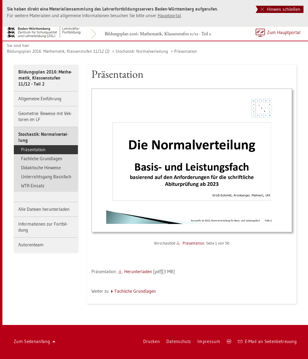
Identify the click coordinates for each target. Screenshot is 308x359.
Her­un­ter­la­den (138, 271)
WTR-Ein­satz (32, 186)
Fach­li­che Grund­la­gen (41, 158)
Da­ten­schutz (178, 341)
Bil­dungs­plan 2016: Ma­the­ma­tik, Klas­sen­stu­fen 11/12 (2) (58, 51)
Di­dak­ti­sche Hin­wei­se (41, 167)
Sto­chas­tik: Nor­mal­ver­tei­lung (142, 51)
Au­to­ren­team (31, 245)
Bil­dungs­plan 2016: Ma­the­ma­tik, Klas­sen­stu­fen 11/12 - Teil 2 (158, 33)
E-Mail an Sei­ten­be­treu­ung (267, 341)
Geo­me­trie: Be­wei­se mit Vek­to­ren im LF (45, 116)
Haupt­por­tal (169, 15)
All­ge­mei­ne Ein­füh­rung (39, 98)
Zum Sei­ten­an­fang (34, 341)
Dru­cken (151, 341)
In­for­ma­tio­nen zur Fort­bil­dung (43, 227)
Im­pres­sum (208, 341)
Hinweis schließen (280, 9)
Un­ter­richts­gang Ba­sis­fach (46, 177)
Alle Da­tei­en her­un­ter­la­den (43, 209)
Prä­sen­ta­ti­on (185, 51)
